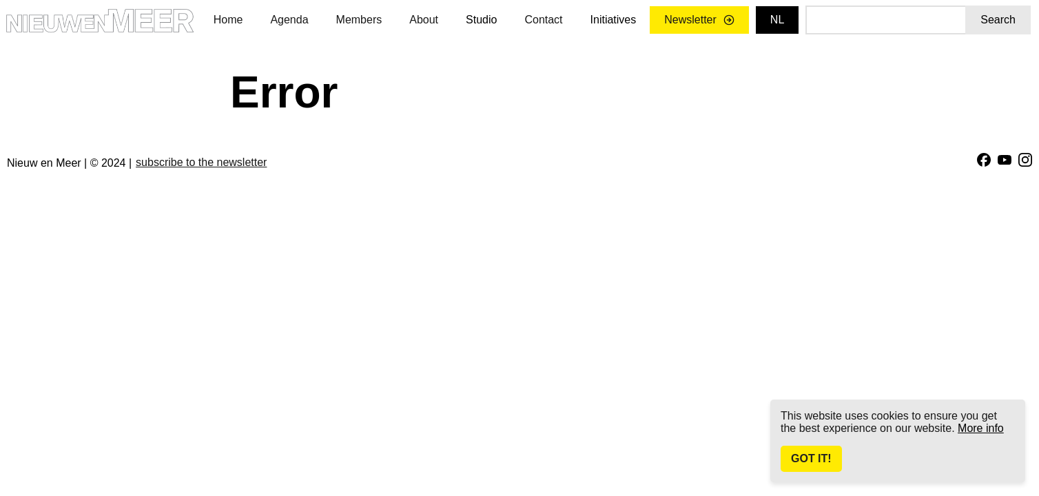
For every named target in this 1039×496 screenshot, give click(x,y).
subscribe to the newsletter (201, 162)
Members (359, 19)
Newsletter (699, 19)
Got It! (811, 458)
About (423, 19)
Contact (543, 19)
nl (777, 19)
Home (228, 19)
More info (981, 428)
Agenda (289, 19)
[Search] (885, 20)
